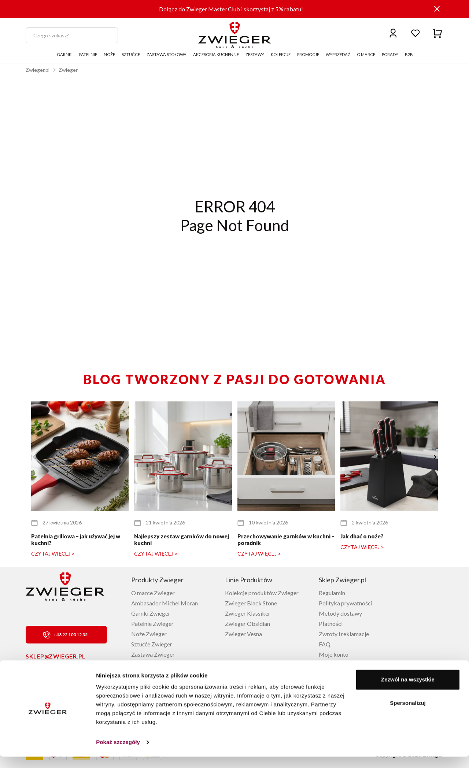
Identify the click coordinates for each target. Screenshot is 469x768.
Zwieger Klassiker (247, 613)
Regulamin (332, 592)
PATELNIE (88, 54)
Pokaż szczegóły (118, 753)
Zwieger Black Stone (251, 603)
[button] (435, 457)
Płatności (331, 623)
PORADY (390, 54)
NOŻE (109, 54)
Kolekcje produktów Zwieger (262, 592)
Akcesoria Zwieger (155, 664)
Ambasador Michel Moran (164, 603)
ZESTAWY (254, 54)
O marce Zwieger (153, 592)
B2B (409, 54)
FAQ (324, 644)
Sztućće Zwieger (151, 644)
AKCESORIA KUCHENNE (216, 54)
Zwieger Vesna (243, 633)
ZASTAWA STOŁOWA (167, 54)
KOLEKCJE (281, 54)
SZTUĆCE (131, 54)
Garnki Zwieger (150, 613)
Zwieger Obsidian (247, 623)
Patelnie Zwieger (152, 623)
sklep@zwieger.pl (56, 656)
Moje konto (333, 654)
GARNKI (65, 54)
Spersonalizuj (408, 714)
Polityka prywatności (345, 603)
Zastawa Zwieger (153, 654)
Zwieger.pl (37, 70)
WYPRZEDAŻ (338, 54)
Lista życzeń (334, 664)
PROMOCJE (308, 54)
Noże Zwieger (149, 633)
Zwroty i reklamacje (344, 633)
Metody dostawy (340, 613)
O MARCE (366, 54)
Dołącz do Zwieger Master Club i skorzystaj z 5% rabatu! (231, 8)
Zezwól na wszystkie (408, 691)
